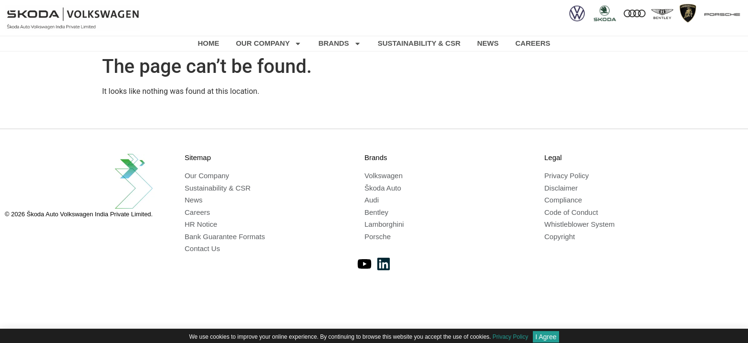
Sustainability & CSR (419, 43)
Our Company (268, 43)
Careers (532, 43)
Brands (339, 43)
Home (208, 43)
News (488, 43)
